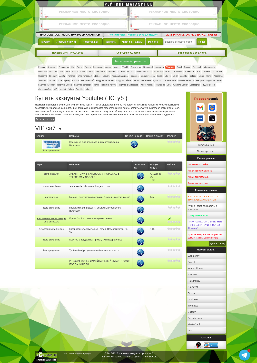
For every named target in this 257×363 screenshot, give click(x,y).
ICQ (55, 89)
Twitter (75, 71)
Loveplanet (98, 67)
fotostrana (158, 71)
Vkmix (208, 76)
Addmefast (218, 76)
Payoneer (193, 274)
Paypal (191, 262)
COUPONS (217, 71)
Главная (45, 41)
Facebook (197, 67)
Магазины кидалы (132, 41)
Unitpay (192, 312)
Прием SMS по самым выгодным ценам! (90, 218)
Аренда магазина (120, 76)
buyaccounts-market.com (51, 229)
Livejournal (148, 67)
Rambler (79, 89)
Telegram (53, 76)
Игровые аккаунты (66, 41)
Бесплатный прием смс (131, 61)
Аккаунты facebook (198, 183)
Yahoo (71, 89)
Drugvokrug (136, 67)
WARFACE (189, 71)
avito (68, 71)
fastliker (193, 76)
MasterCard (194, 324)
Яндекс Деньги (208, 85)
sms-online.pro (51, 221)
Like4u (167, 76)
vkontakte (42, 71)
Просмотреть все (206, 151)
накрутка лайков (123, 80)
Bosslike (183, 76)
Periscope (134, 76)
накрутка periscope (82, 85)
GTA (199, 71)
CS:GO (75, 80)
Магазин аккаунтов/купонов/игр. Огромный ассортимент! (99, 197)
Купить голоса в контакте (164, 80)
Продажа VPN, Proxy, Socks (67, 52)
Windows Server (180, 85)
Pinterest (71, 76)
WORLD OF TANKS (173, 71)
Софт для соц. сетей (128, 52)
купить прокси (146, 85)
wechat (62, 89)
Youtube (170, 67)
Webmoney (193, 256)
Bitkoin (191, 293)
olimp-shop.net (51, 173)
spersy (67, 80)
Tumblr (125, 67)
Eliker (175, 76)
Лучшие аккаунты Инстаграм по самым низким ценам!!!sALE (205, 236)
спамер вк (160, 85)
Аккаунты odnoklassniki (200, 170)
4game (108, 67)
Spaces (90, 71)
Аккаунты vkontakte (198, 164)
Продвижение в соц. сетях (192, 52)
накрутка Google (64, 85)
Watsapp (53, 71)
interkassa (193, 305)
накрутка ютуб (87, 80)
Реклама (154, 41)
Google (187, 67)
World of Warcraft (144, 71)
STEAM (121, 71)
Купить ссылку (217, 243)
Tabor (82, 71)
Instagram (159, 67)
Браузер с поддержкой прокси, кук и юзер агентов (95, 239)
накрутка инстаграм (105, 80)
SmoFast (42, 80)
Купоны (41, 67)
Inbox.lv (89, 89)
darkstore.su (51, 197)
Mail (73, 67)
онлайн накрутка (186, 80)
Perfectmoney (195, 318)
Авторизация (91, 41)
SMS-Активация (85, 76)
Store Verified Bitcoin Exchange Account (89, 186)
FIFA (60, 80)
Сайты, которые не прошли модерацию (77, 353)
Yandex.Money (195, 268)
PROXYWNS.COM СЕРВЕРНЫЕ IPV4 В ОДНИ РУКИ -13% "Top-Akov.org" (205, 224)
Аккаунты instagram (198, 177)
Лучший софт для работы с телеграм (202, 207)
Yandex (88, 67)
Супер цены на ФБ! (198, 215)
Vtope (201, 76)
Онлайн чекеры (148, 76)
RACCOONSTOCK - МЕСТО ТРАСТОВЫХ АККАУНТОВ (202, 198)
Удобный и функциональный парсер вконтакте (94, 250)
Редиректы (64, 67)
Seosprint (42, 76)
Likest (159, 76)
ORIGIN (206, 71)
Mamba (117, 67)
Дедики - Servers (101, 76)
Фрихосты (51, 67)
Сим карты (195, 85)
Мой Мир (112, 71)
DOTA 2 (130, 71)
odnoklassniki (209, 67)
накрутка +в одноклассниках (209, 80)
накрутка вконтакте (142, 80)
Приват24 (193, 287)
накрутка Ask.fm (108, 85)
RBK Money (194, 280)
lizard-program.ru (51, 150)
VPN (169, 85)
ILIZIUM (52, 80)
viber (61, 71)
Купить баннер (206, 145)
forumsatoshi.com (51, 186)
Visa (190, 330)
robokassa (193, 299)
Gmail (179, 67)
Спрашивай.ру (44, 89)
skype (96, 85)
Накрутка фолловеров (128, 85)
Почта (79, 67)
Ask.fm (62, 76)
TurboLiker (100, 71)
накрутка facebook (46, 85)
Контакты (111, 41)
